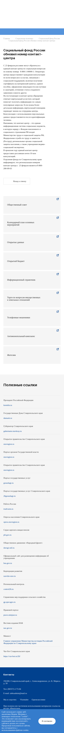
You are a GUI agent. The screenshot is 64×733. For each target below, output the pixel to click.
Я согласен (47, 721)
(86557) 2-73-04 (14, 689)
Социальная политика (24, 39)
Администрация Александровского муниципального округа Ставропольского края (36, 15)
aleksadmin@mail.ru (18, 693)
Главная (6, 39)
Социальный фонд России (49, 39)
